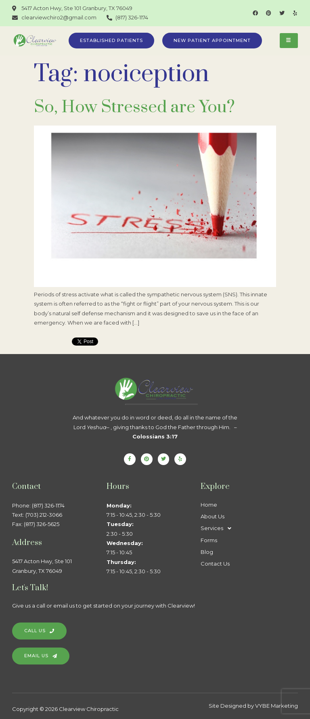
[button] (248, 528)
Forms (209, 540)
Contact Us (215, 563)
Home (209, 504)
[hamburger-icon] (289, 40)
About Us (212, 516)
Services (218, 528)
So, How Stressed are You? (134, 107)
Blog (207, 552)
